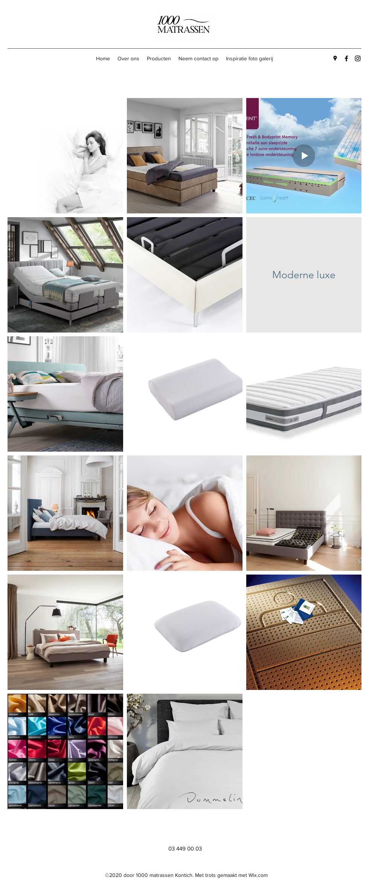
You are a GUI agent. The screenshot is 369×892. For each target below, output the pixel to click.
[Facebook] (346, 58)
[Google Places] (335, 58)
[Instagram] (357, 58)
